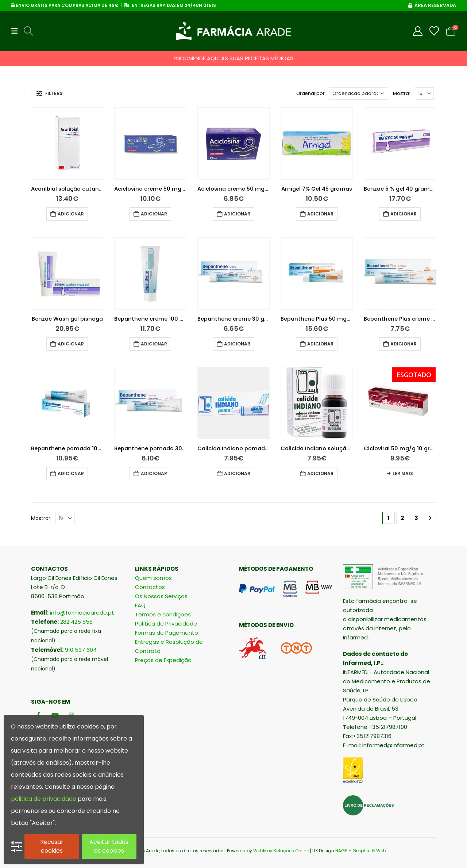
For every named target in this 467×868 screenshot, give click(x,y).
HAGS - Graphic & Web (360, 851)
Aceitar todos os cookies (108, 846)
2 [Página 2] (402, 518)
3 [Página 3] (416, 518)
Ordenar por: (310, 93)
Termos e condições (163, 614)
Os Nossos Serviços (161, 596)
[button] (17, 31)
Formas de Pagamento (166, 632)
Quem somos (153, 578)
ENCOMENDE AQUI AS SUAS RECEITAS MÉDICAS (233, 58)
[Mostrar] (424, 93)
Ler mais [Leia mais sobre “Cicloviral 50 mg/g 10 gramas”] (403, 473)
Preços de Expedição (163, 660)
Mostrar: (402, 93)
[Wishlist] (434, 31)
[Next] (430, 518)
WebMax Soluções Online (281, 851)
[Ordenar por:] (358, 93)
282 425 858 (76, 622)
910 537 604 (81, 650)
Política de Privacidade (166, 623)
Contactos (150, 587)
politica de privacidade (43, 799)
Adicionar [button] (71, 214)
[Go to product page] (67, 143)
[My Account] (418, 31)
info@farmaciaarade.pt (82, 612)
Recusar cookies (51, 846)
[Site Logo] (233, 31)
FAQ (140, 605)
